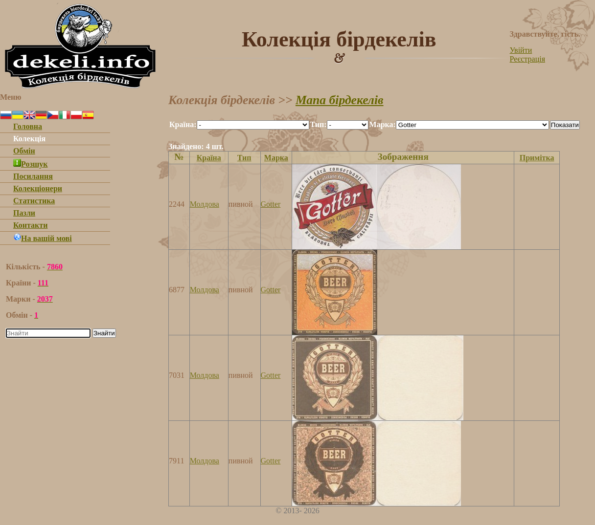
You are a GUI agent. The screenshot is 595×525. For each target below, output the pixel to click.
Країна (209, 157)
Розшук (30, 164)
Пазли (24, 213)
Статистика (34, 201)
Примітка (537, 157)
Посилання (33, 176)
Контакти (30, 225)
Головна (27, 126)
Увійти (521, 50)
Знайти (104, 333)
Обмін (24, 151)
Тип (244, 157)
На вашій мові (42, 238)
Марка (276, 157)
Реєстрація (527, 59)
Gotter (271, 204)
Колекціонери (37, 188)
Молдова (204, 204)
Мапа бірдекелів (340, 100)
